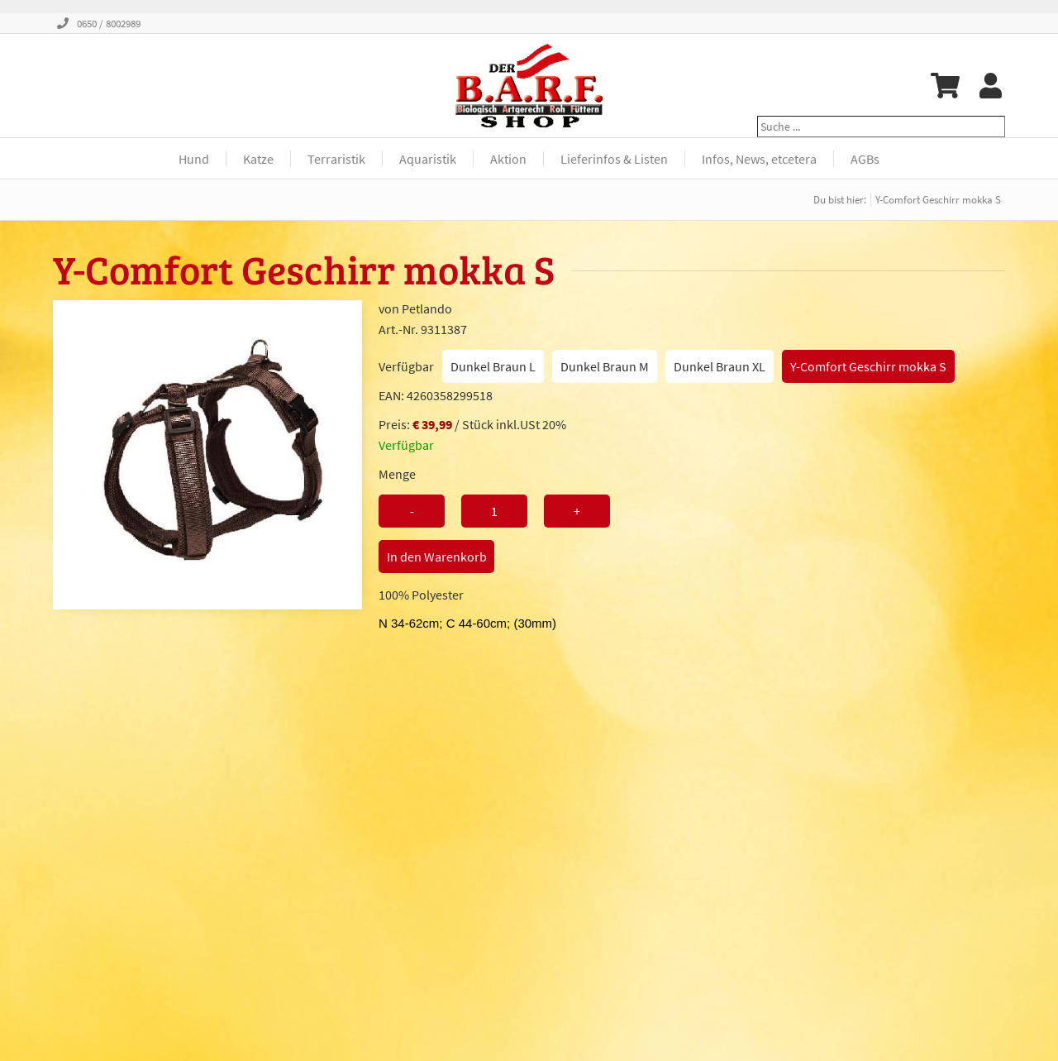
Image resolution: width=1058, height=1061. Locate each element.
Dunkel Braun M (604, 366)
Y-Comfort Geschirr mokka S (868, 366)
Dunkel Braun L (493, 366)
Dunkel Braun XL (719, 366)
